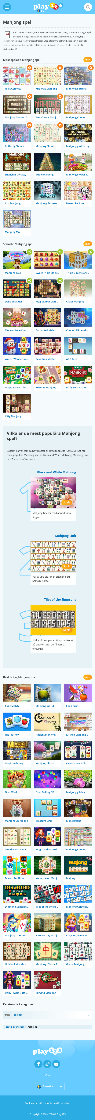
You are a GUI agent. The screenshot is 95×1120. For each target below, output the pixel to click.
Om (47, 1075)
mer (87, 59)
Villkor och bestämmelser (55, 1103)
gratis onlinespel (15, 1026)
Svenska (45, 1086)
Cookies (29, 1103)
